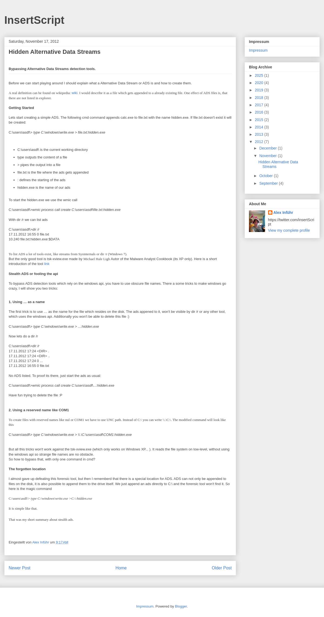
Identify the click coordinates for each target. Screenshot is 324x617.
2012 (259, 142)
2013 (259, 134)
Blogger (181, 606)
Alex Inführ (283, 212)
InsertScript (34, 20)
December (268, 148)
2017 (259, 105)
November (268, 156)
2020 (259, 83)
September (269, 183)
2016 (259, 112)
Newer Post (20, 568)
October (266, 176)
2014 (259, 127)
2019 (259, 90)
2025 (259, 75)
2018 (259, 97)
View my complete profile (289, 230)
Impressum (258, 50)
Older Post (222, 568)
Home (121, 568)
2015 (259, 120)
